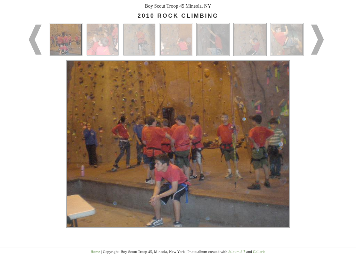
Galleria (259, 251)
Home (95, 251)
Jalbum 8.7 (236, 251)
